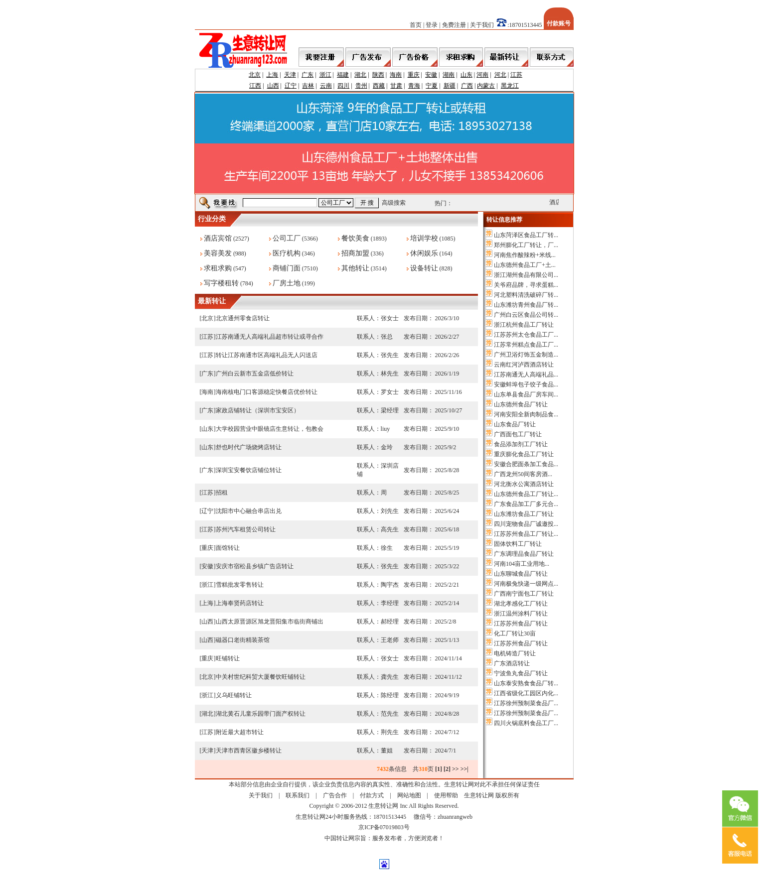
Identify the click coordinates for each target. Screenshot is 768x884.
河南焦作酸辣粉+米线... (525, 255)
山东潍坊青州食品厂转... (526, 304)
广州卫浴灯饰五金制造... (526, 354)
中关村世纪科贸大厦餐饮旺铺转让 (261, 676)
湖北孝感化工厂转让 (521, 603)
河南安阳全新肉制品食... (526, 414)
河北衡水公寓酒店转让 (524, 484)
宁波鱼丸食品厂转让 (521, 673)
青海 (414, 85)
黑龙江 (510, 85)
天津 (290, 74)
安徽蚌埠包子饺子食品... (526, 384)
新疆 (450, 85)
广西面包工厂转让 (518, 434)
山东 (466, 74)
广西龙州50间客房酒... (523, 474)
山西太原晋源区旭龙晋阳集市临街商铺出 (269, 621)
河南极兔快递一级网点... (526, 583)
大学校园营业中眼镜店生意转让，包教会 (269, 428)
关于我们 (482, 24)
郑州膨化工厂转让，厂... (526, 245)
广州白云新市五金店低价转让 (255, 373)
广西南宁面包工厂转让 (524, 593)
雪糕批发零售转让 (240, 584)
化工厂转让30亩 (515, 633)
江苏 (516, 74)
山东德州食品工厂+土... (525, 264)
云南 (326, 85)
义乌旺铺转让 (234, 695)
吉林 (308, 85)
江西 (255, 85)
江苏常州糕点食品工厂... (526, 344)
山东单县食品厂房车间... (526, 394)
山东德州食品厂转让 (521, 404)
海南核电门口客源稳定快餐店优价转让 (266, 391)
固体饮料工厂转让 (518, 543)
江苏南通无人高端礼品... (526, 374)
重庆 (414, 74)
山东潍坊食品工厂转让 (524, 513)
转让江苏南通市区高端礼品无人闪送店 (266, 355)
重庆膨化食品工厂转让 (524, 454)
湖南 (449, 74)
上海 (272, 74)
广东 (307, 74)
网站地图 (409, 795)
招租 (222, 492)
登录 (432, 24)
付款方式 (372, 795)
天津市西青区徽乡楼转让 (249, 750)
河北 (500, 74)
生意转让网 (479, 795)
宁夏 (432, 85)
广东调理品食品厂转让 (524, 553)
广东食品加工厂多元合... (526, 504)
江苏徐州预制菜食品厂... (526, 703)
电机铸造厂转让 (515, 653)
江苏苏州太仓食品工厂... (526, 334)
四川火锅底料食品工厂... (526, 723)
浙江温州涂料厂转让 (521, 613)
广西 (467, 85)
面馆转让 (228, 547)
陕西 (378, 74)
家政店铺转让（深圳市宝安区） (258, 410)
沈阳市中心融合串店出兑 (249, 510)
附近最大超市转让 (240, 732)
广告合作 (335, 795)
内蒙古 (486, 85)
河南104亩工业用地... (521, 563)
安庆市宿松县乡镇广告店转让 (255, 566)
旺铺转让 (228, 658)
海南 (396, 74)
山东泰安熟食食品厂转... (526, 683)
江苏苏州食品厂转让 (521, 623)
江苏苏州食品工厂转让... (526, 533)
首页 (416, 24)
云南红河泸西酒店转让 (524, 364)
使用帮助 (446, 795)
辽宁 (291, 85)
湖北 (360, 74)
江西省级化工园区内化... (526, 693)
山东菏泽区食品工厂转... (526, 235)
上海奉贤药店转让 (240, 603)
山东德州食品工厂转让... (526, 494)
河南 (482, 74)
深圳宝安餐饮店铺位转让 (249, 470)
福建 (343, 74)
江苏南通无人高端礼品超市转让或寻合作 (269, 336)
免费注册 (454, 24)
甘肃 (396, 85)
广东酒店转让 (512, 663)
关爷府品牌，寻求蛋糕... (526, 284)
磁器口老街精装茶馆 (243, 639)
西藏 (379, 85)
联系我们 (297, 795)
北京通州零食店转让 (243, 318)
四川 (343, 85)
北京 (255, 74)
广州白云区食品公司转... (526, 314)
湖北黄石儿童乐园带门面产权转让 (261, 713)
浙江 (325, 74)
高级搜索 (394, 202)
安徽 (431, 74)
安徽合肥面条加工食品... (526, 464)
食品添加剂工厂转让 (521, 444)
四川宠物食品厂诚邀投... (526, 523)
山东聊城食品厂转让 (521, 573)
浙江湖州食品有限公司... (526, 274)
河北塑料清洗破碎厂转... (526, 294)
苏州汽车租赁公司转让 (246, 529)
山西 (273, 85)
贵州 (361, 85)
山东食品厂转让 (515, 424)
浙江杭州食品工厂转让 (524, 324)
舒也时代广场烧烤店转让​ (249, 447)
